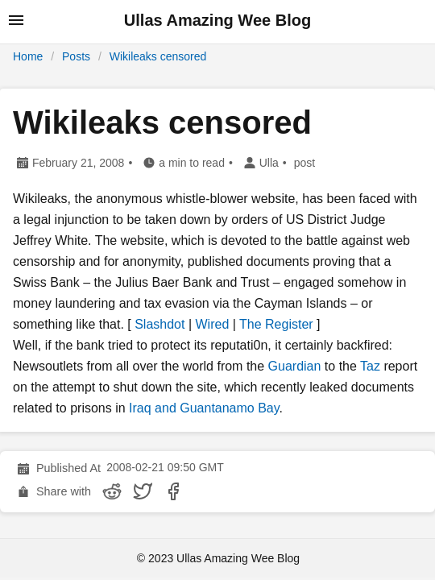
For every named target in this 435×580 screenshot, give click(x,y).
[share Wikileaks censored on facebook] (173, 491)
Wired (213, 324)
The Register (276, 324)
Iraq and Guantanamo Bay (204, 408)
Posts (76, 56)
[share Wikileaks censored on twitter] (142, 491)
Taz (370, 366)
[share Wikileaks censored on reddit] (112, 491)
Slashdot (159, 324)
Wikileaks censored (158, 56)
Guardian (294, 366)
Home (28, 56)
